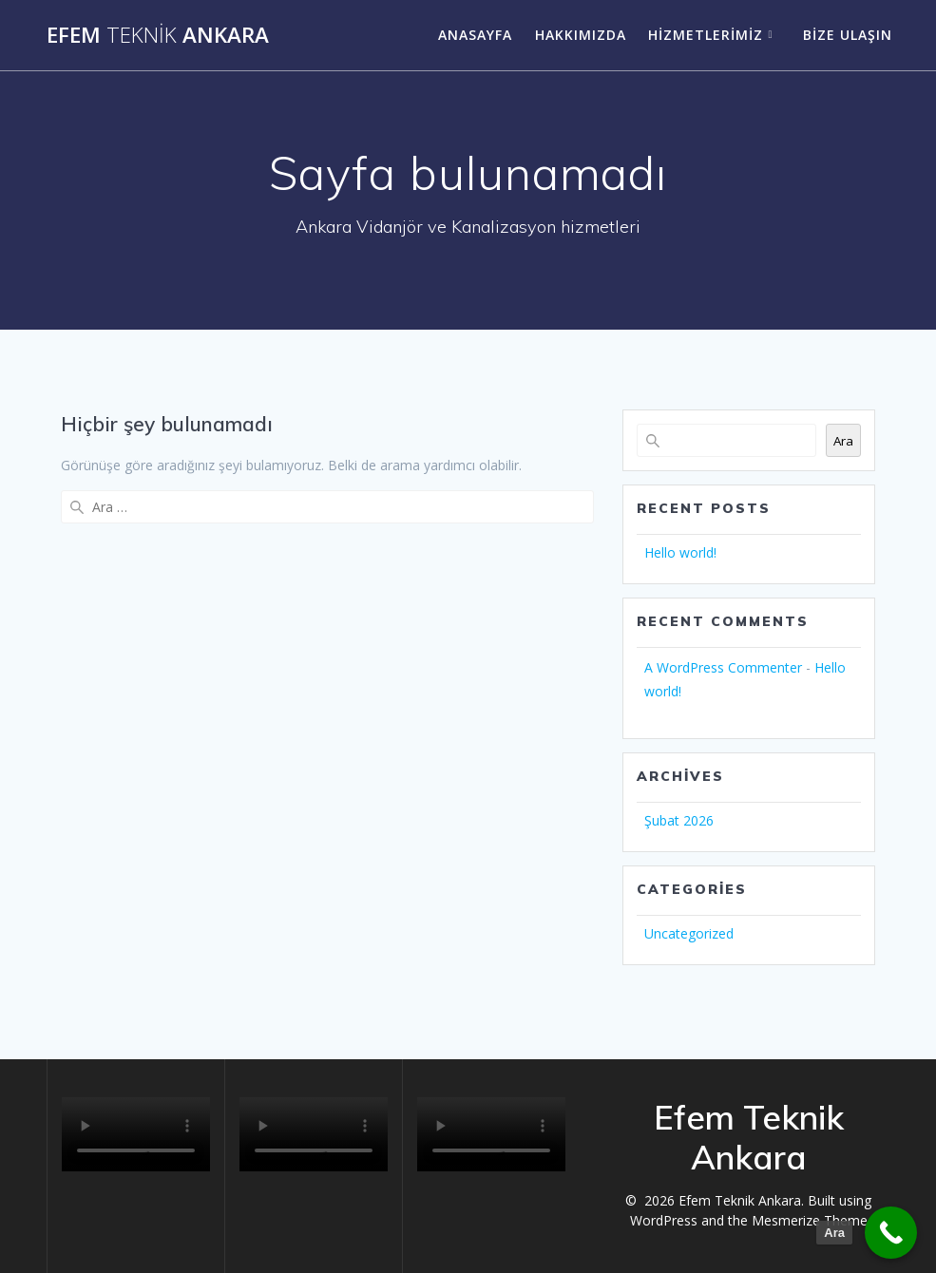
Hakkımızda (580, 35)
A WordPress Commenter (723, 667)
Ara (843, 440)
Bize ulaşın (847, 35)
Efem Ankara (158, 35)
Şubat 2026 (679, 820)
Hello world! (680, 552)
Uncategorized (689, 933)
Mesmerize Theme (810, 1220)
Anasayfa (475, 35)
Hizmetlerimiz (705, 35)
